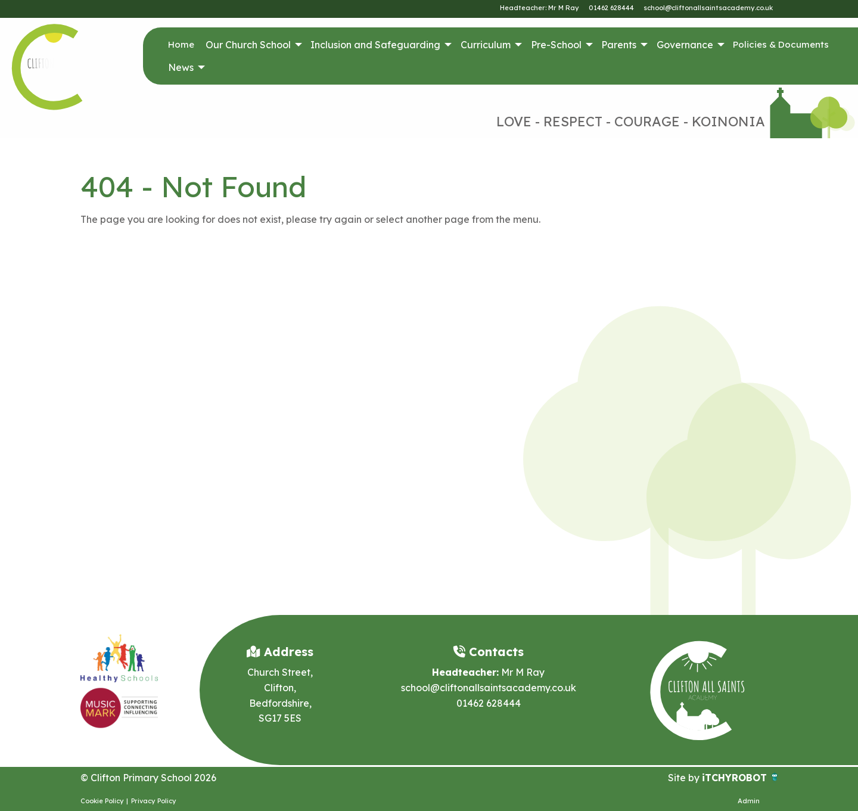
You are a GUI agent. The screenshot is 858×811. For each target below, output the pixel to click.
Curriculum (486, 45)
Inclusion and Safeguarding (375, 45)
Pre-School (556, 45)
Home (181, 44)
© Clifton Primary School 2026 (148, 778)
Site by (685, 778)
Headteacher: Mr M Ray (539, 8)
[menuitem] (181, 44)
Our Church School (248, 45)
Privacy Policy (153, 801)
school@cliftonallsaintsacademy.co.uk (708, 8)
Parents (618, 45)
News (181, 67)
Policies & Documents (781, 44)
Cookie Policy (102, 801)
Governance (685, 45)
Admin (749, 801)
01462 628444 (611, 8)
